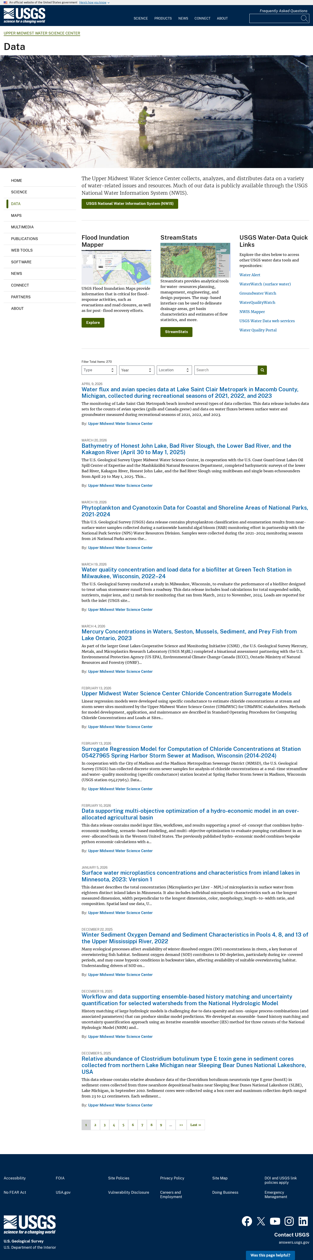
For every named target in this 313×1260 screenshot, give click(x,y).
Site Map (220, 1178)
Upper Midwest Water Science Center (42, 33)
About (222, 18)
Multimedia (22, 227)
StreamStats (176, 332)
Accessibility (15, 1178)
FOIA (60, 1178)
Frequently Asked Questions (283, 11)
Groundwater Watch (257, 293)
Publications (24, 239)
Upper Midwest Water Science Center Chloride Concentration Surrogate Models (187, 693)
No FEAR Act (15, 1192)
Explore (93, 322)
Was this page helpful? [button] (270, 1255)
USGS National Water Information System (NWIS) (130, 203)
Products (163, 18)
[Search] (304, 18)
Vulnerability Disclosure (128, 1192)
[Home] (24, 22)
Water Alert (249, 275)
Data (16, 204)
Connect (202, 18)
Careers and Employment (171, 1194)
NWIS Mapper (252, 311)
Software (21, 262)
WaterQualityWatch (257, 302)
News (183, 18)
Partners (21, 297)
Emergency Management (276, 1194)
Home (16, 180)
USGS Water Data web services (267, 321)
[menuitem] (140, 15)
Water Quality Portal (258, 330)
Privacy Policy (172, 1178)
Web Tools (22, 250)
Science (141, 18)
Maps (16, 215)
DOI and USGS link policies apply (281, 1180)
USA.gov (63, 1192)
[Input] (279, 18)
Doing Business (225, 1192)
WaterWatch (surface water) (265, 284)
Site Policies (118, 1178)
